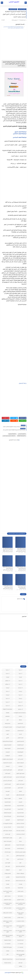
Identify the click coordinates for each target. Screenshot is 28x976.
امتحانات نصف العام (7, 830)
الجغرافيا (20, 755)
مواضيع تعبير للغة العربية (20, 955)
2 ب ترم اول (7, 680)
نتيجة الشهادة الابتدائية (8, 959)
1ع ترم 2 (7, 677)
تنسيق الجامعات (20, 848)
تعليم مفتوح (7, 845)
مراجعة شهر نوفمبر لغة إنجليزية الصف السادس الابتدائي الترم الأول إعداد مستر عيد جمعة (8, 588)
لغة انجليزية (20, 887)
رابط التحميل (22, 383)
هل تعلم (20, 962)
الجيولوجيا (8, 755)
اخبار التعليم (20, 723)
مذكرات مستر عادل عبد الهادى (20, 931)
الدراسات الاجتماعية (7, 762)
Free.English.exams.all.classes (20, 712)
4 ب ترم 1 (7, 698)
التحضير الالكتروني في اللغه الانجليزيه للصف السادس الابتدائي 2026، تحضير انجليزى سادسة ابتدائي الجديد (7, 551)
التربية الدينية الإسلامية (7, 741)
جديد (8, 855)
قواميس (7, 877)
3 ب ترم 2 (20, 695)
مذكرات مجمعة (7, 917)
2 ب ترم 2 (20, 680)
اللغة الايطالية (8, 805)
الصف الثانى (20, 780)
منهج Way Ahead (20, 950)
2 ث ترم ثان (20, 687)
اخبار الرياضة (7, 723)
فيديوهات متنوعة (20, 873)
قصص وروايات (7, 873)
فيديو (20, 870)
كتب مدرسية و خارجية (20, 880)
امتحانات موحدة (20, 827)
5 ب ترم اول (20, 705)
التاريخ (7, 737)
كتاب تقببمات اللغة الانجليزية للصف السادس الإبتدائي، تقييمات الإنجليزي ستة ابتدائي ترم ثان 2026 (20, 570)
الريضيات (7, 766)
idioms (20, 720)
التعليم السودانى (20, 748)
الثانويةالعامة (20, 752)
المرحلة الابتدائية (20, 816)
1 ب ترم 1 (20, 670)
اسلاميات (8, 730)
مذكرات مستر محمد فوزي (7, 931)
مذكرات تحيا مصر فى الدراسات (20, 909)
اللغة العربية (20, 809)
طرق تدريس (7, 862)
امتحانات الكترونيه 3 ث (7, 823)
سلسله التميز (20, 859)
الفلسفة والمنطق (20, 795)
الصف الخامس (7, 784)
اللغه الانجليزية (20, 812)
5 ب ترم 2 (7, 702)
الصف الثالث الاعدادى (20, 777)
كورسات (20, 884)
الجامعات (8, 752)
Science (20, 716)
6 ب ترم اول (20, 709)
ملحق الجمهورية (7, 940)
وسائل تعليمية (7, 962)
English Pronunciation (7, 709)
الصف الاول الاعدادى (7, 770)
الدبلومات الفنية (20, 762)
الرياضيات (20, 766)
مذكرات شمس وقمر (7, 912)
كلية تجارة (8, 880)
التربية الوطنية (20, 745)
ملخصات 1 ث (20, 943)
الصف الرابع (20, 787)
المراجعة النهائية (21, 435)
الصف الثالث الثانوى (8, 777)
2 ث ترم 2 (20, 684)
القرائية (20, 798)
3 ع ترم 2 (7, 695)
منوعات (7, 950)
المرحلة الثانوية (20, 820)
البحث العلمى (20, 737)
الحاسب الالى (20, 759)
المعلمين (8, 820)
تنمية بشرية (7, 848)
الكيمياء (20, 802)
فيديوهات (8, 870)
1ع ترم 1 (20, 677)
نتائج (8, 954)
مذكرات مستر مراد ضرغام (20, 936)
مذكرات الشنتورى (7, 899)
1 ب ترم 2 (7, 670)
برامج (20, 837)
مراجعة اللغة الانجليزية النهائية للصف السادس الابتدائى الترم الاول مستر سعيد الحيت (13, 27)
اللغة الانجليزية (13, 9)
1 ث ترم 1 (20, 673)
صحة (7, 859)
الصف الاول (20, 770)
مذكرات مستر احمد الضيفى (20, 926)
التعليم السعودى (7, 745)
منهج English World (7, 947)
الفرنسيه (7, 791)
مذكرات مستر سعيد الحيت (9, 435)
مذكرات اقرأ (20, 896)
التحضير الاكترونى (20, 741)
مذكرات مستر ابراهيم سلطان (7, 922)
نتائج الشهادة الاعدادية (20, 959)
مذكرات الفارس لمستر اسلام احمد (20, 904)
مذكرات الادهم (8, 896)
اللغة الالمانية (8, 802)
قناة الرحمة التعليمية (20, 877)
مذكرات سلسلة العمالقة (20, 913)
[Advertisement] (14, 45)
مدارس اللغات (20, 891)
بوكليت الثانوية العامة (7, 837)
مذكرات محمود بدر (20, 921)
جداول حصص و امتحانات (20, 852)
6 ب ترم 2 (7, 705)
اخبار (8, 720)
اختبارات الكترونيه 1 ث (7, 727)
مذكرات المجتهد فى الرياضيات (8, 904)
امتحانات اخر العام (20, 823)
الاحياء (20, 734)
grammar (8, 716)
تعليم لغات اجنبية (7, 841)
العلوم (20, 791)
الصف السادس (22, 9)
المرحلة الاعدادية (7, 816)
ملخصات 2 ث (7, 943)
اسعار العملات (20, 730)
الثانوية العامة (8, 748)
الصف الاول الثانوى (20, 773)
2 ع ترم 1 (7, 687)
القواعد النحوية (7, 798)
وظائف (20, 966)
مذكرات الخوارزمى (20, 899)
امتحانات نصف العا (20, 830)
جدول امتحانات (8, 852)
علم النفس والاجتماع (20, 866)
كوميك (7, 884)
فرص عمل (7, 866)
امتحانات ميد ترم (7, 827)
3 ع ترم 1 (20, 698)
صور (20, 862)
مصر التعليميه (20, 940)
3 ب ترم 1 (7, 691)
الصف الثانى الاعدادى (7, 780)
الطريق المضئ (14, 2)
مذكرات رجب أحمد (7, 908)
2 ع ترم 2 (20, 691)
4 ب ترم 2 (20, 702)
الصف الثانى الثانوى (20, 784)
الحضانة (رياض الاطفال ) (7, 759)
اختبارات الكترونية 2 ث (20, 727)
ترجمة (20, 841)
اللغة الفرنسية (7, 809)
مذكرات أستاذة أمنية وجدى (7, 892)
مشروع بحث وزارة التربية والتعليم (7, 936)
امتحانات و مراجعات (20, 834)
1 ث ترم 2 (7, 673)
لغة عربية (8, 887)
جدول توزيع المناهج (20, 855)
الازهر (8, 734)
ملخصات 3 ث (20, 947)
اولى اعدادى (7, 834)
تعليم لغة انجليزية (20, 845)
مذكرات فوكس (20, 917)
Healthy (7, 712)
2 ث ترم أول (7, 684)
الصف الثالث (7, 773)
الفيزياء (7, 795)
